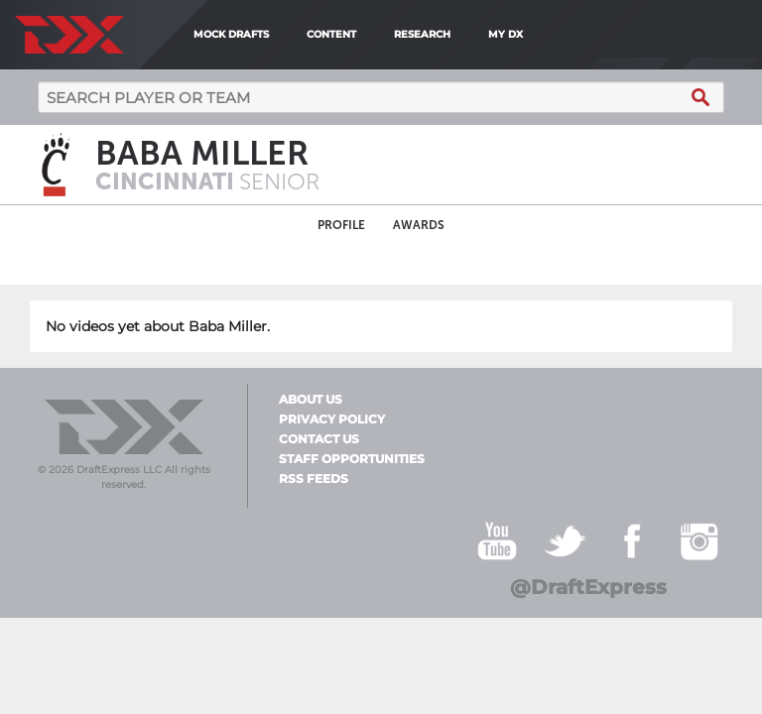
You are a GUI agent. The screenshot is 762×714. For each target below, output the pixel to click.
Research (422, 34)
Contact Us (319, 439)
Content (331, 34)
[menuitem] (540, 34)
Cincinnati (167, 181)
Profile (341, 225)
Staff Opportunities (352, 459)
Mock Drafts (231, 34)
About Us (310, 400)
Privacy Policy (332, 419)
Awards (418, 225)
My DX (505, 34)
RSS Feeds (313, 479)
